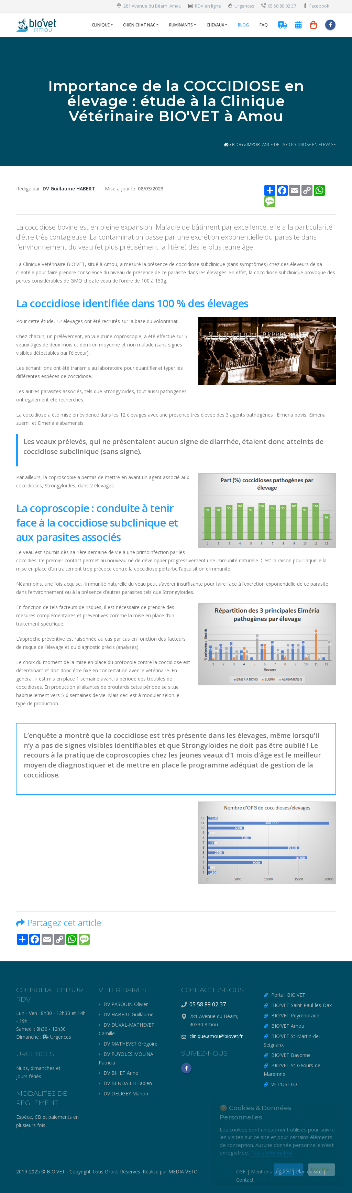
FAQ (264, 25)
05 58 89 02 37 (278, 6)
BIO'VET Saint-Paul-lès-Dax (301, 1005)
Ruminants (181, 25)
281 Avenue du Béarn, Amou (149, 6)
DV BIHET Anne (120, 1073)
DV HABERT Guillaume (128, 1014)
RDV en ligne (204, 6)
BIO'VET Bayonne (291, 1055)
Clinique (101, 25)
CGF (240, 1171)
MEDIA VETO (183, 1171)
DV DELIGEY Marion (125, 1093)
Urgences (241, 6)
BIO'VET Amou (287, 1026)
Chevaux (215, 25)
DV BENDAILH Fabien (127, 1083)
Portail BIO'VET (288, 995)
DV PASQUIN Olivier (125, 1004)
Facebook (316, 6)
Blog (243, 25)
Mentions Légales (270, 1171)
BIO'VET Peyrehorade (295, 1015)
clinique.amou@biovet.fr (216, 1036)
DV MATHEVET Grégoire (130, 1043)
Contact (245, 1180)
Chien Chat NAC (139, 25)
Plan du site (309, 1171)
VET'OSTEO (284, 1084)
